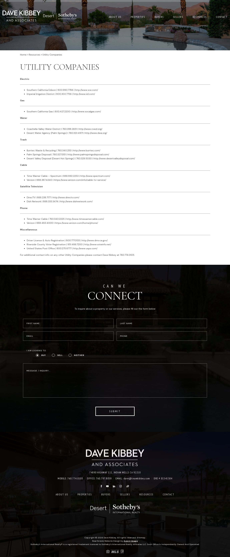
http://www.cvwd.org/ (90, 128)
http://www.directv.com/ (66, 197)
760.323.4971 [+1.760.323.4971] (76, 132)
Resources (200, 16)
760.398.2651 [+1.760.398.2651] (69, 128)
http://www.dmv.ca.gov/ (95, 240)
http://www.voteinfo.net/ (97, 244)
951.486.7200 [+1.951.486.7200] (75, 244)
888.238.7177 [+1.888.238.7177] (44, 197)
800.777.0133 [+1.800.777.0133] (73, 240)
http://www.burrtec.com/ (86, 150)
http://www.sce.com (86, 89)
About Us (115, 16)
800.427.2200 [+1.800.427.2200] (62, 111)
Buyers (159, 16)
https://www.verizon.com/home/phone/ (76, 222)
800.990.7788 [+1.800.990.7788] (65, 89)
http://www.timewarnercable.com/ (85, 218)
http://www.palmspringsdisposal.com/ (88, 154)
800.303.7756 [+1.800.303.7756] (64, 93)
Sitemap (141, 537)
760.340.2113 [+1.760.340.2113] (64, 150)
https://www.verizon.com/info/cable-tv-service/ (80, 179)
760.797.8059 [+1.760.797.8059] (104, 478)
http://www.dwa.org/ (96, 132)
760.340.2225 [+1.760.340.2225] (57, 218)
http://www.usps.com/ (85, 248)
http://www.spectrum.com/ (95, 175)
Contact (221, 16)
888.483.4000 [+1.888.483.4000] (45, 222)
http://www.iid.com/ (84, 93)
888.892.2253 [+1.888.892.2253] (71, 175)
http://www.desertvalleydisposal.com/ (114, 158)
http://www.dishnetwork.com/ (76, 201)
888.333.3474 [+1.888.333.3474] (50, 201)
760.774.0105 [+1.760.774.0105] (127, 254)
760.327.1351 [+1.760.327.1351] (59, 154)
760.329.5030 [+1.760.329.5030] (84, 158)
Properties (138, 16)
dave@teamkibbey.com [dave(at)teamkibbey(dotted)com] (137, 478)
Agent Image (131, 541)
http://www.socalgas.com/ (86, 111)
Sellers (178, 16)
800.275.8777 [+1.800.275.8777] (64, 248)
